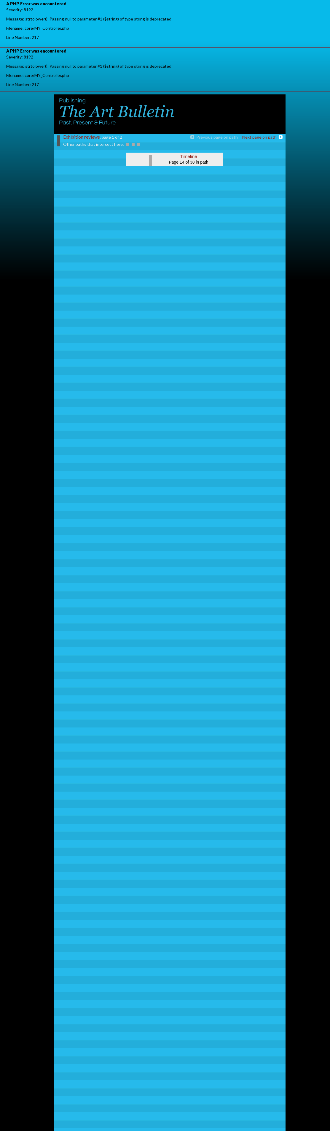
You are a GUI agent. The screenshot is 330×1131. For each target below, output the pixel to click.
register (271, 103)
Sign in (252, 103)
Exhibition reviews (81, 137)
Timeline (188, 156)
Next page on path (259, 137)
